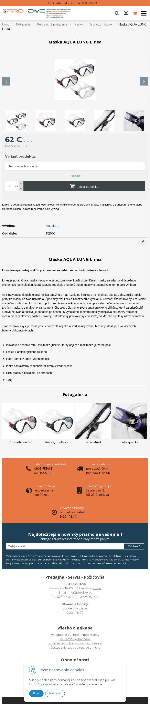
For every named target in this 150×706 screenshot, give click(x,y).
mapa (97, 588)
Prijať (36, 693)
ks (16, 186)
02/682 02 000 (67, 597)
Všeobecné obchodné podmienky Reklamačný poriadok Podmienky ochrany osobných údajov (75, 639)
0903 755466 (89, 2)
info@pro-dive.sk (63, 2)
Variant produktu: (20, 156)
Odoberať (134, 546)
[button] (116, 13)
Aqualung (53, 226)
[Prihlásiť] (126, 13)
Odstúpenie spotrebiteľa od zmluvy (75, 647)
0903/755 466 (89, 597)
